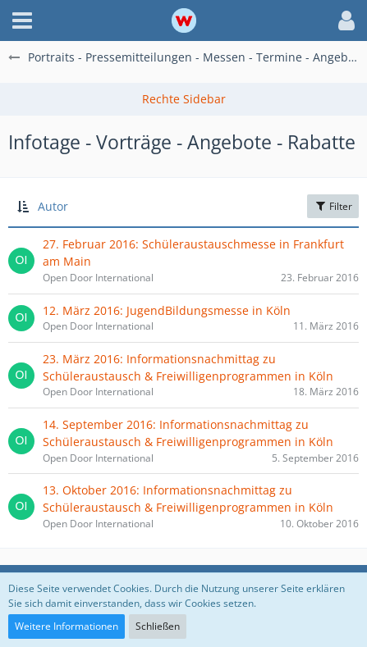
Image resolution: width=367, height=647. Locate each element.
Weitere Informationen (66, 626)
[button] (22, 20)
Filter (333, 206)
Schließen (157, 626)
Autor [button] (53, 206)
